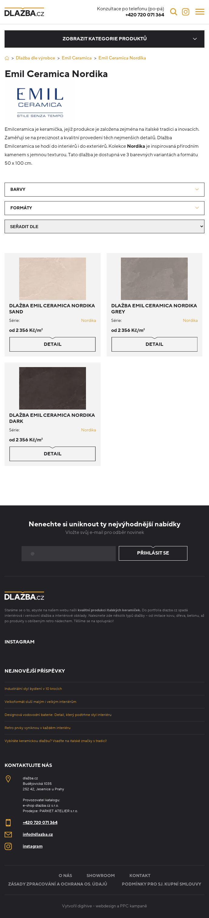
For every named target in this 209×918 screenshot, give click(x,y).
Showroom (101, 876)
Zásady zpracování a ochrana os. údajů (57, 884)
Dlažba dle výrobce (35, 58)
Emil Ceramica (77, 58)
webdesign (106, 906)
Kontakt (139, 876)
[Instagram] (185, 11)
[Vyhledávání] (173, 11)
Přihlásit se (153, 553)
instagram (33, 846)
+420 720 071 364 (40, 822)
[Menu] (199, 11)
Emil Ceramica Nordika (122, 58)
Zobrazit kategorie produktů (105, 38)
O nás (65, 876)
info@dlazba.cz (38, 834)
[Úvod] (7, 58)
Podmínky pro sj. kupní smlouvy (161, 884)
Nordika (88, 320)
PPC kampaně (133, 906)
